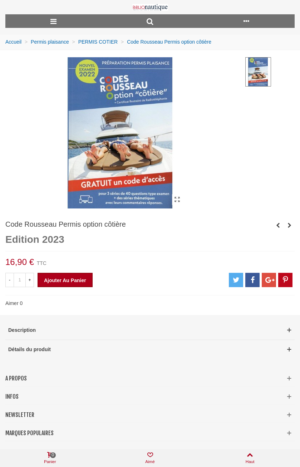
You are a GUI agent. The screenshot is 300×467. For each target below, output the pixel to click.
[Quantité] (20, 280)
